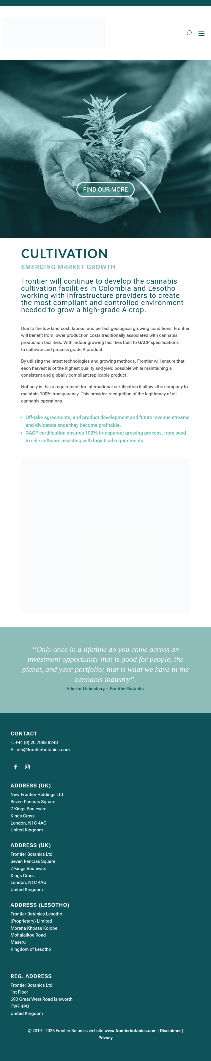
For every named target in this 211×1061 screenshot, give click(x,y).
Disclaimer (170, 1030)
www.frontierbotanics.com (130, 1030)
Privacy (105, 1037)
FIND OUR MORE (105, 189)
